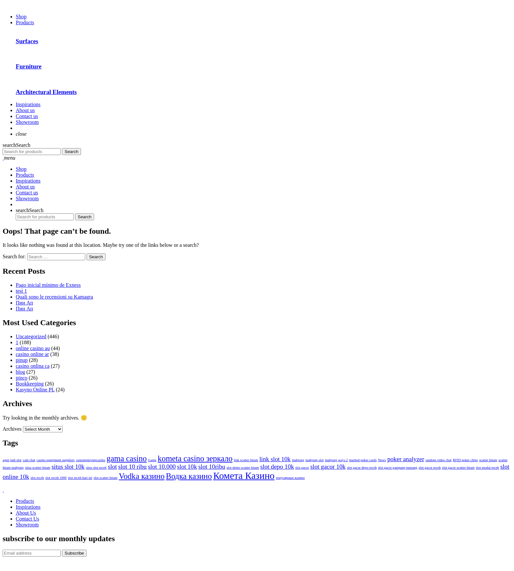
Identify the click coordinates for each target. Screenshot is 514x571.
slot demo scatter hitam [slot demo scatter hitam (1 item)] (243, 467)
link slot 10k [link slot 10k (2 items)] (274, 459)
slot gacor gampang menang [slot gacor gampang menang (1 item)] (397, 467)
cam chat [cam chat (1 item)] (29, 460)
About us (25, 110)
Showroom (27, 122)
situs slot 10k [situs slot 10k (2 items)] (68, 466)
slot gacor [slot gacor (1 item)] (302, 467)
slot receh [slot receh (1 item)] (37, 478)
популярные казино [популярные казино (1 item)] (290, 478)
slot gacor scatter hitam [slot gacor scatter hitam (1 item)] (458, 467)
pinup (22, 360)
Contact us (27, 116)
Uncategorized (31, 336)
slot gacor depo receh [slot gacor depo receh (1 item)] (362, 467)
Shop (21, 16)
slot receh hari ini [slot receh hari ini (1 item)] (80, 478)
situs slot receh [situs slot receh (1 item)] (96, 467)
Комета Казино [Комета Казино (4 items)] (243, 475)
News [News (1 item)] (382, 460)
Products (25, 22)
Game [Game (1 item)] (152, 460)
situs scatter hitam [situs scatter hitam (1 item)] (37, 467)
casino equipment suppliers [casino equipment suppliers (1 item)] (56, 460)
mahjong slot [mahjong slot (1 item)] (315, 460)
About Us (26, 513)
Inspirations (28, 104)
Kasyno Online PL (35, 389)
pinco (22, 378)
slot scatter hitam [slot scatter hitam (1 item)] (105, 478)
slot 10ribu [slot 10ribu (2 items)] (211, 466)
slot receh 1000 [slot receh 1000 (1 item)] (56, 478)
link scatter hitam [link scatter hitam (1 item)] (246, 460)
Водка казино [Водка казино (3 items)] (189, 476)
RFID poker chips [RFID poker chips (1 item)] (465, 460)
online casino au (33, 348)
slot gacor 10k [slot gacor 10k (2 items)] (328, 466)
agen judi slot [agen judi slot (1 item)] (12, 460)
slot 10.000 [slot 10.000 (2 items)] (162, 466)
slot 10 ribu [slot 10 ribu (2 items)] (132, 466)
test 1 (21, 291)
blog (20, 372)
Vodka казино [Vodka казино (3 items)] (142, 476)
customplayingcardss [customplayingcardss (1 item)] (90, 460)
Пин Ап (24, 302)
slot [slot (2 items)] (112, 466)
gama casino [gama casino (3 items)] (127, 458)
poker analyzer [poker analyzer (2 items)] (405, 459)
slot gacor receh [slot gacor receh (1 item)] (430, 467)
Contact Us (27, 519)
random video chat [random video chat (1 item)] (438, 460)
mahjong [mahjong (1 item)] (298, 460)
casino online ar (32, 354)
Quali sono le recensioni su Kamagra (54, 297)
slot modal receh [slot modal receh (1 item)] (487, 467)
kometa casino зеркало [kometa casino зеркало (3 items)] (195, 458)
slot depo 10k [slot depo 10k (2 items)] (277, 466)
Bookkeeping (30, 383)
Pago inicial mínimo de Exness (48, 285)
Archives (12, 429)
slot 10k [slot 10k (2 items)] (187, 466)
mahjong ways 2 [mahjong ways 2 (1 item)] (336, 460)
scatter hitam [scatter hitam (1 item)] (488, 460)
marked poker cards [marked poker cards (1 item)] (363, 460)
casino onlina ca (32, 366)
